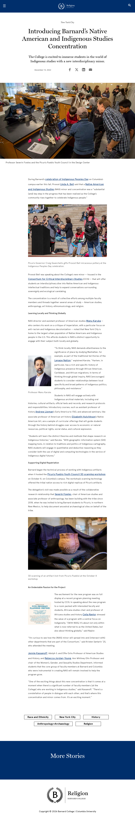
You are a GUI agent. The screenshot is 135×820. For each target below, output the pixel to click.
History (96, 717)
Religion (88, 723)
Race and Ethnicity (38, 717)
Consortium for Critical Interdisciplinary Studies (55, 278)
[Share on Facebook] (70, 70)
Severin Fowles (63, 494)
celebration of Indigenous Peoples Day (66, 179)
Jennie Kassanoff (37, 653)
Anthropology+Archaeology (53, 723)
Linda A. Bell (67, 184)
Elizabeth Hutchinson (83, 416)
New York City (67, 22)
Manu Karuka (93, 320)
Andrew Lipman (44, 411)
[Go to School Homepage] (66, 6)
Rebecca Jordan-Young (58, 658)
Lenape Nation (62, 360)
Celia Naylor (89, 614)
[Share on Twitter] (77, 70)
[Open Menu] (4, 6)
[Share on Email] (90, 70)
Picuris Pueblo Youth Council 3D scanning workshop (76, 474)
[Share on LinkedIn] (83, 70)
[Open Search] (129, 6)
